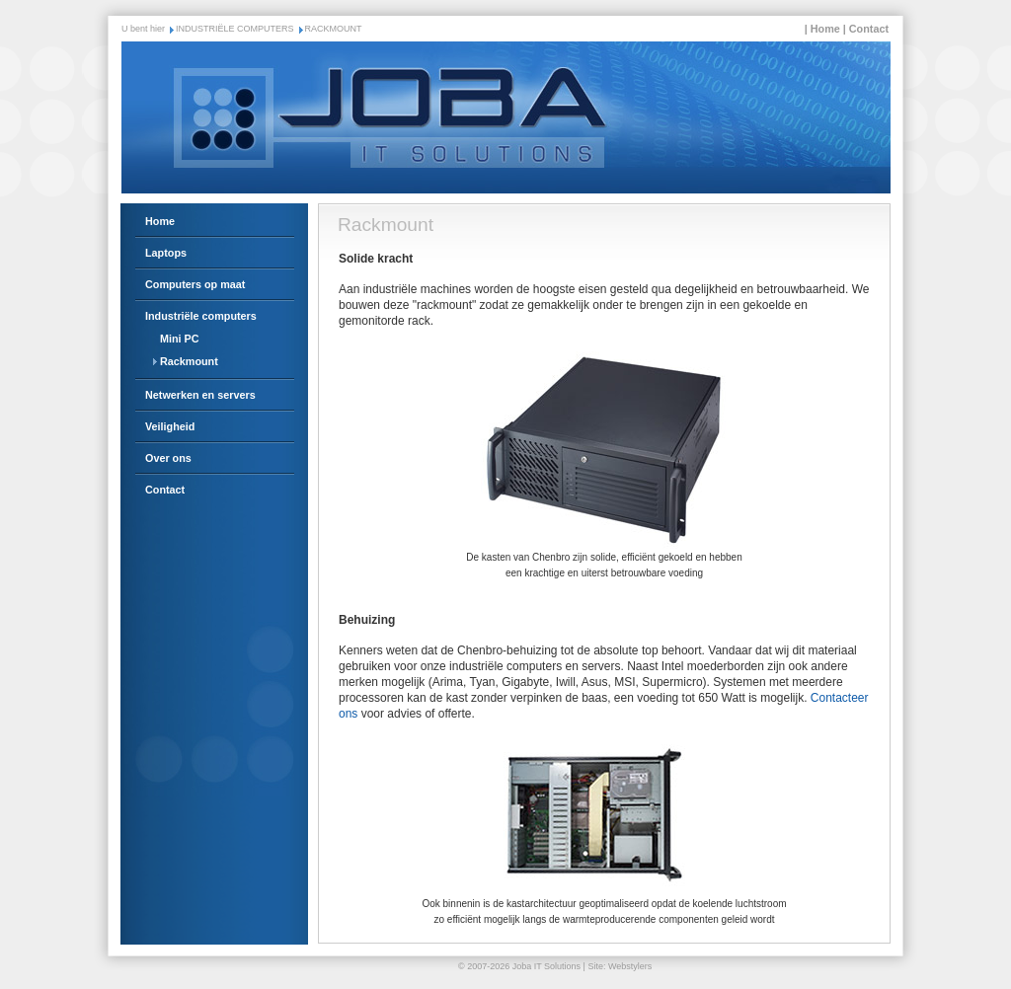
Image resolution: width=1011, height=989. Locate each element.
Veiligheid (169, 426)
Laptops (166, 253)
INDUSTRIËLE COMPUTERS (235, 29)
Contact (869, 29)
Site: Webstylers (619, 966)
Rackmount (189, 361)
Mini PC (179, 338)
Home (825, 29)
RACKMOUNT (333, 29)
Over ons (168, 458)
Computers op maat (195, 284)
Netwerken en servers (200, 395)
